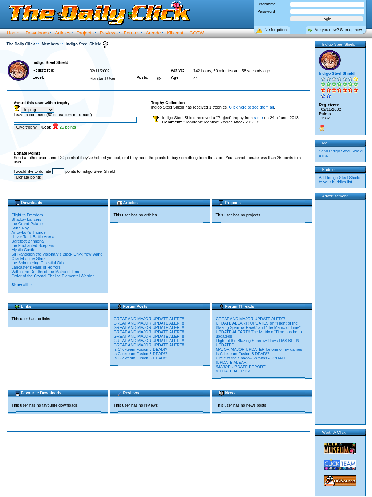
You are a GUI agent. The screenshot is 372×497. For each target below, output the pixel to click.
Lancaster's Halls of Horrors (36, 267)
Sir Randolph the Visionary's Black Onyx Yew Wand (57, 254)
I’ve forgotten (275, 30)
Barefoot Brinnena (28, 241)
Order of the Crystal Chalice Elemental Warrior (53, 276)
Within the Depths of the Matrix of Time (46, 271)
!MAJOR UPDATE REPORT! (241, 366)
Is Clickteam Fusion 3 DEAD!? (140, 349)
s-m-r (258, 117)
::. (38, 43)
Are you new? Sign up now (338, 30)
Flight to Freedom (27, 215)
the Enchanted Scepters (33, 245)
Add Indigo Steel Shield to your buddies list (339, 179)
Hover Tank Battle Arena (33, 237)
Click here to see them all (251, 107)
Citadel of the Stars (29, 258)
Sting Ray (20, 228)
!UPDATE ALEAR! (232, 362)
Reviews (109, 33)
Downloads (37, 33)
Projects (85, 33)
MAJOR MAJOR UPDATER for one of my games (259, 349)
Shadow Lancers (26, 219)
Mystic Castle (23, 250)
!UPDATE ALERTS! (233, 371)
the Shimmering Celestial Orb (38, 263)
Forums (132, 33)
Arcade (153, 33)
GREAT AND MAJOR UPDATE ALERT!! (149, 319)
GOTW (196, 33)
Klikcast (175, 33)
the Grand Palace (27, 223)
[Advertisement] (160, 455)
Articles (62, 33)
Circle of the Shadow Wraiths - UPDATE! (252, 358)
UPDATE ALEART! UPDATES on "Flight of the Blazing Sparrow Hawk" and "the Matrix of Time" (258, 325)
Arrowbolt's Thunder (29, 232)
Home (13, 33)
